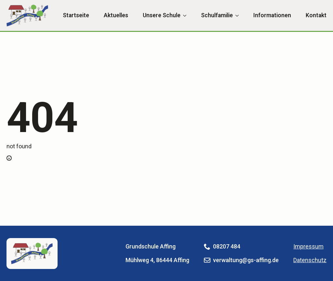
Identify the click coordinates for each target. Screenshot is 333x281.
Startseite (76, 16)
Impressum (308, 246)
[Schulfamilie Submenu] (236, 16)
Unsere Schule (161, 16)
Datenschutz (309, 260)
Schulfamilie (217, 16)
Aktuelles (116, 16)
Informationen (272, 16)
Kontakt (316, 16)
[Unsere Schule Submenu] (183, 16)
